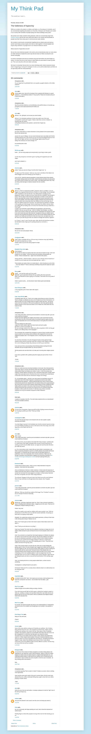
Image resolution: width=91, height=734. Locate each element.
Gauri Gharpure (19, 287)
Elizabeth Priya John (20, 249)
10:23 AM (17, 232)
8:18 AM (17, 145)
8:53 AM (17, 621)
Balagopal (17, 649)
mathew (17, 698)
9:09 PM (17, 598)
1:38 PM (17, 413)
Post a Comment (17, 720)
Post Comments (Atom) (22, 726)
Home (34, 723)
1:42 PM (17, 717)
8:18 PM (17, 458)
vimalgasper (18, 237)
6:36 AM (17, 291)
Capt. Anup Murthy (19, 296)
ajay (16, 688)
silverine (17, 168)
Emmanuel (17, 463)
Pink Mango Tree (19, 614)
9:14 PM (17, 609)
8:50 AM (17, 224)
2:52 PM (17, 702)
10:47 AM (17, 664)
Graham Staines (15, 37)
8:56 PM (17, 581)
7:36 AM (17, 108)
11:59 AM (17, 645)
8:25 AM (17, 163)
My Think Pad (27, 9)
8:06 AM (17, 124)
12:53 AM (17, 86)
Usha (16, 707)
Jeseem (17, 626)
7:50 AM (17, 361)
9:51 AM (17, 402)
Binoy (16, 271)
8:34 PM (17, 481)
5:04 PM (17, 693)
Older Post (54, 723)
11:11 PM (17, 495)
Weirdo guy (18, 150)
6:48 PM (17, 429)
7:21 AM (17, 683)
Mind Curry (17, 586)
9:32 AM (17, 392)
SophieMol (17, 576)
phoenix (17, 485)
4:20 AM (17, 98)
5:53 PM (17, 266)
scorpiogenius (18, 417)
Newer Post (14, 723)
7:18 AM (17, 308)
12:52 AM (17, 283)
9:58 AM (17, 571)
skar (16, 91)
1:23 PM (17, 244)
